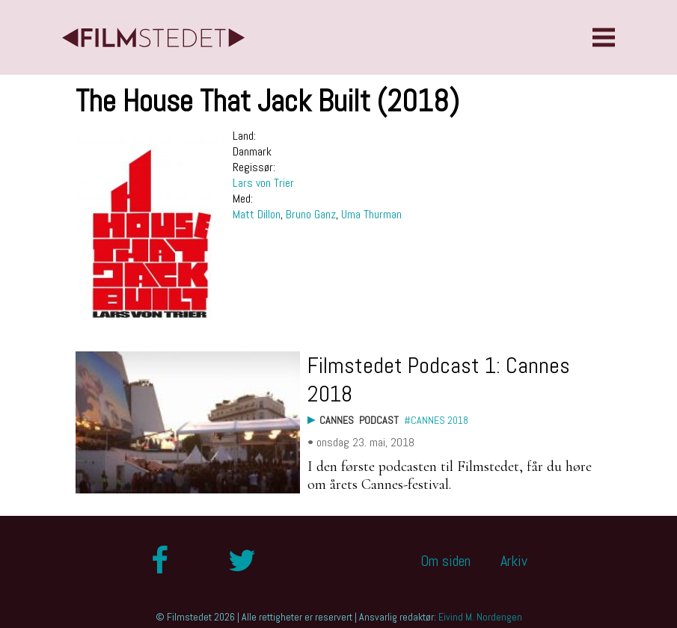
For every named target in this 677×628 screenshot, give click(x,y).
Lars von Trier (263, 183)
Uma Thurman (371, 214)
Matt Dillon (257, 214)
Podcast (379, 420)
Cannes (336, 420)
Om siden (445, 560)
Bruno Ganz (311, 214)
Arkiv (513, 560)
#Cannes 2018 (436, 420)
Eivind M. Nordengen (480, 617)
